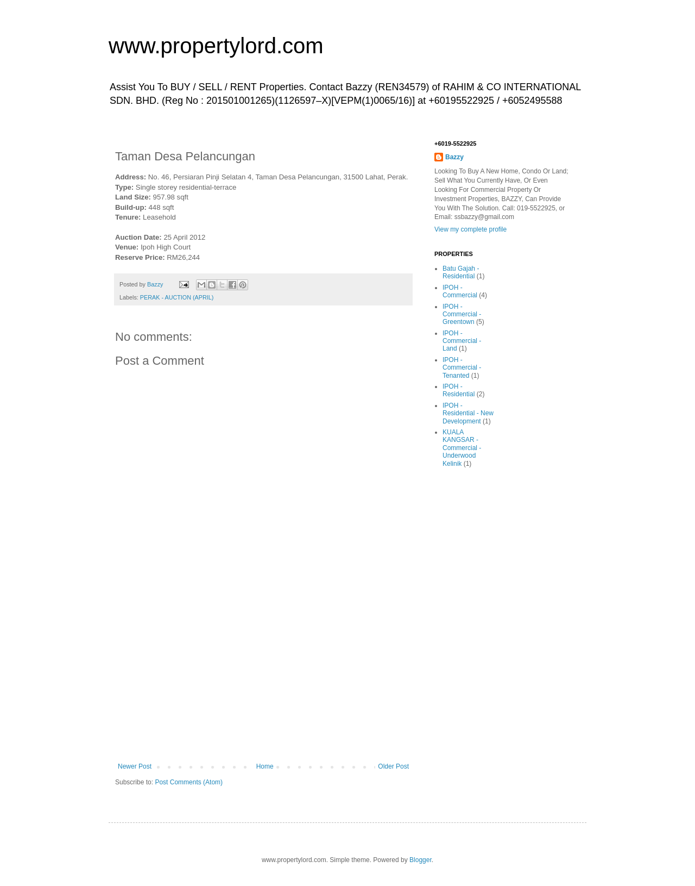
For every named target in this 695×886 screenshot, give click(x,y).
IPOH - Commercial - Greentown (462, 314)
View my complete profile (470, 229)
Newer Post (134, 766)
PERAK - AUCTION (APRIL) (177, 297)
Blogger (420, 860)
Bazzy (454, 157)
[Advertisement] (263, 681)
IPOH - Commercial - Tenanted (462, 367)
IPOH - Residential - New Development (468, 413)
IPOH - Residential (459, 390)
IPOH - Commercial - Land (462, 341)
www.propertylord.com (216, 46)
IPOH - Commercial (460, 291)
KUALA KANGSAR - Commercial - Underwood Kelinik (462, 447)
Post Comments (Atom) (189, 782)
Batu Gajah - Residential (461, 272)
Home (265, 766)
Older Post (393, 766)
